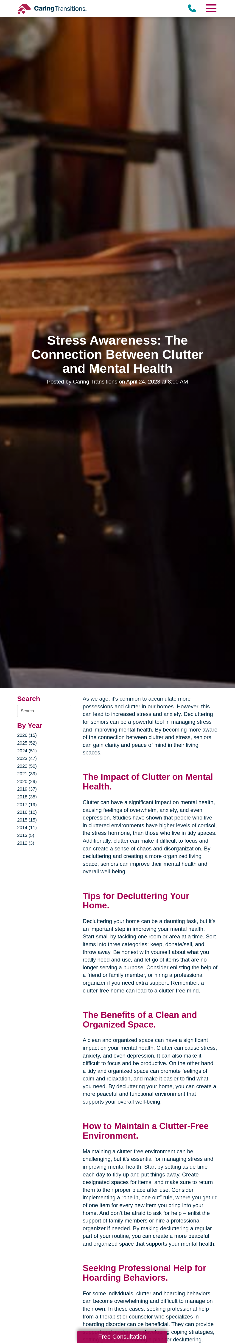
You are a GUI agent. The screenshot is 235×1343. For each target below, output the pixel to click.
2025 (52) (27, 743)
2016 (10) (27, 812)
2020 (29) (27, 781)
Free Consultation (122, 1336)
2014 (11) (27, 827)
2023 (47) (27, 758)
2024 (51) (27, 750)
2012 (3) (25, 843)
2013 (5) (25, 835)
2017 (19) (27, 804)
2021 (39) (27, 773)
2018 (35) (27, 796)
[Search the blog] (44, 711)
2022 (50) (27, 766)
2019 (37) (27, 789)
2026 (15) (27, 735)
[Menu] (211, 8)
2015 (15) (27, 819)
